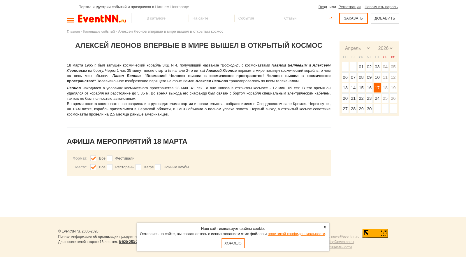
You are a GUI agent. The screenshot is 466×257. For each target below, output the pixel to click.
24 (377, 98)
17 (377, 87)
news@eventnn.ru (345, 237)
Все (102, 158)
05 (393, 66)
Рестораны (125, 167)
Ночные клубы (176, 167)
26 (393, 98)
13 (345, 87)
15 (361, 87)
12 (393, 77)
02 (369, 66)
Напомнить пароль (381, 7)
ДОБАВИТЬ (384, 18)
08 (361, 77)
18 (385, 87)
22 (361, 98)
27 (345, 108)
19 (393, 87)
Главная (73, 31)
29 (361, 108)
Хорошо (233, 243)
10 (377, 77)
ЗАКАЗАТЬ (353, 18)
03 (377, 66)
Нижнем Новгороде (172, 7)
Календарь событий (99, 31)
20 (345, 98)
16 (369, 87)
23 (369, 98)
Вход (323, 7)
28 (353, 108)
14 (353, 87)
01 (361, 66)
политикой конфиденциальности (296, 234)
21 (353, 98)
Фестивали (125, 158)
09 (369, 77)
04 (385, 66)
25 (385, 98)
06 (345, 77)
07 (353, 77)
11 (385, 77)
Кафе (149, 167)
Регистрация (349, 7)
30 (369, 108)
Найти (136, 18)
